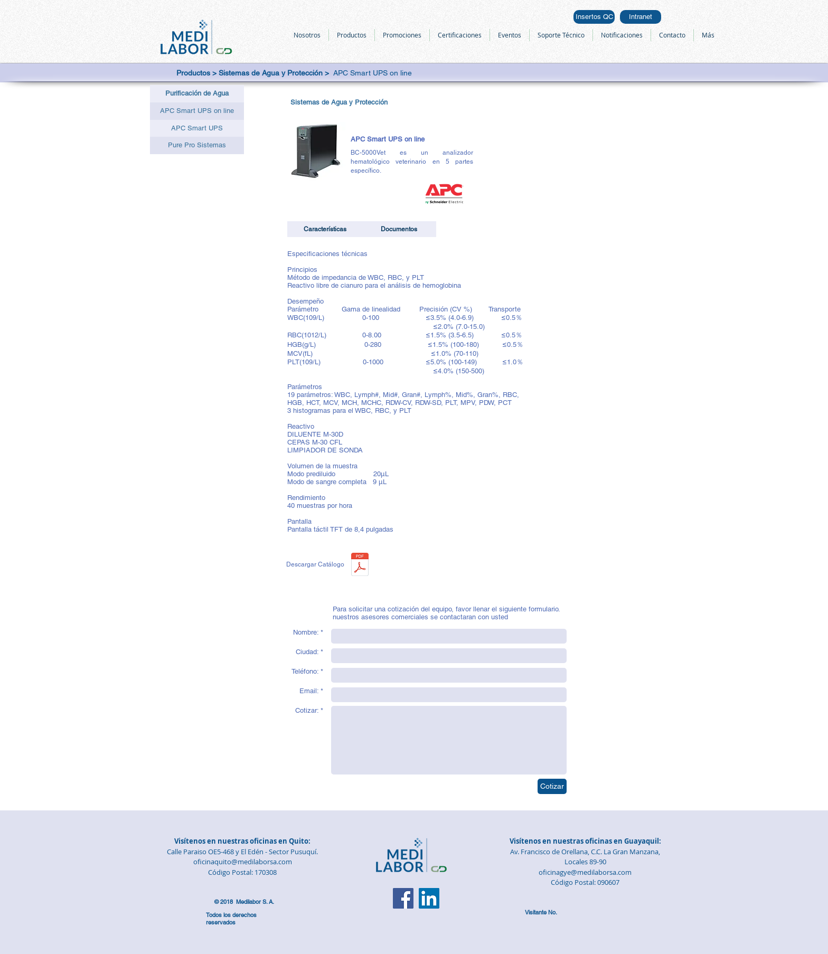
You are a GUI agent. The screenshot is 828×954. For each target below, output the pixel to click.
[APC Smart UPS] (197, 128)
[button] (197, 93)
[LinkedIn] (429, 898)
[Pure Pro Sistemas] (197, 145)
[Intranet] (640, 17)
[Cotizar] (552, 786)
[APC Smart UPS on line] (197, 111)
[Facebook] (403, 898)
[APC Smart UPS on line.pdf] (360, 565)
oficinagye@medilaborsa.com (585, 872)
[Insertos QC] (594, 17)
